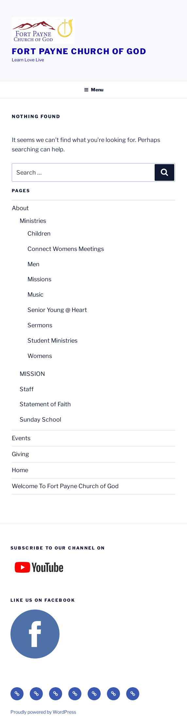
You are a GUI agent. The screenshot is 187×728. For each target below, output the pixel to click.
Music (35, 294)
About (20, 208)
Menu (93, 89)
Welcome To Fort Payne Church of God (65, 486)
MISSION (32, 373)
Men (33, 264)
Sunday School (40, 419)
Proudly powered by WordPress (43, 712)
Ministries (33, 220)
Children (39, 233)
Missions (39, 279)
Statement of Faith (45, 404)
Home (20, 470)
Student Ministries (52, 340)
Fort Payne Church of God (79, 51)
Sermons (39, 325)
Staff (27, 389)
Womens (39, 355)
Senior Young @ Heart (57, 309)
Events (21, 438)
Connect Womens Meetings (65, 248)
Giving (20, 454)
